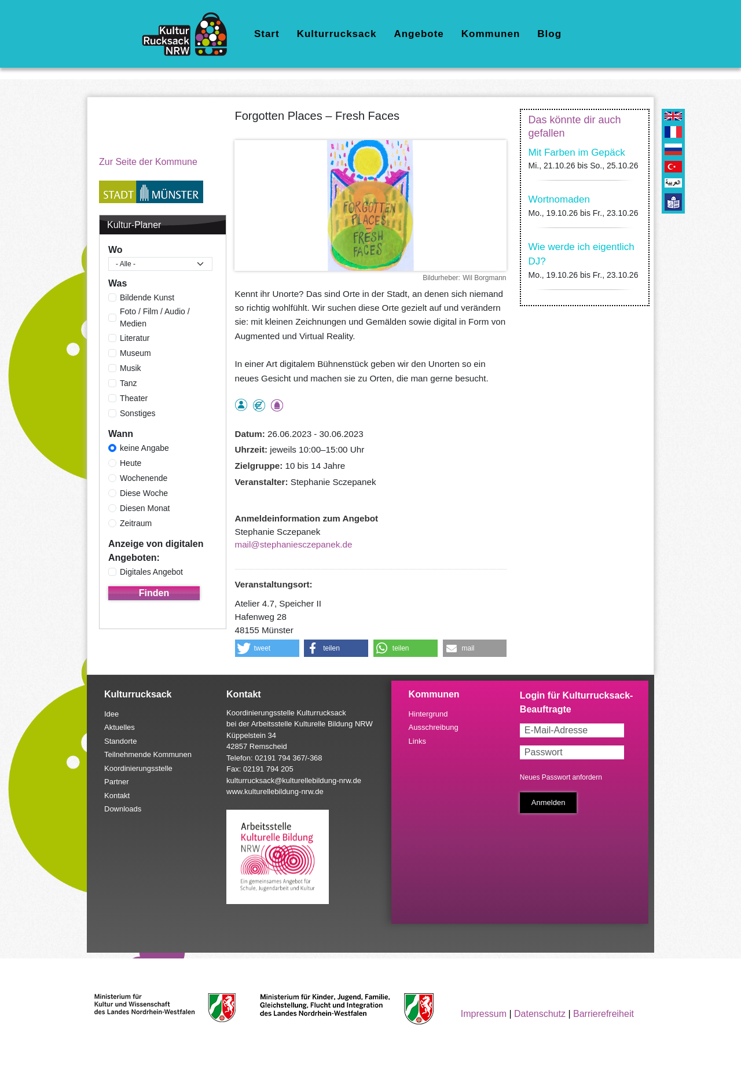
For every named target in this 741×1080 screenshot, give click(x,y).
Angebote (418, 33)
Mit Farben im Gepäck (577, 152)
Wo (115, 250)
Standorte (120, 741)
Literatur (134, 338)
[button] (267, 648)
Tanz (128, 383)
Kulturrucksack (337, 33)
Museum (135, 353)
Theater (134, 398)
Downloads (122, 809)
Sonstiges (137, 413)
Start (267, 33)
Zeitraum (136, 523)
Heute (130, 463)
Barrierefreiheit (603, 1014)
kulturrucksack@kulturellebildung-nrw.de (293, 780)
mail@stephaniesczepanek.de (294, 544)
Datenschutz (540, 1014)
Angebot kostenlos (259, 405)
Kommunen (490, 33)
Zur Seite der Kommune (148, 162)
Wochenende (143, 478)
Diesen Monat (145, 508)
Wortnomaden (559, 199)
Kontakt (117, 795)
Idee (111, 714)
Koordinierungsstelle (138, 768)
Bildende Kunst (147, 297)
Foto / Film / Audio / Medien (155, 317)
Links (417, 741)
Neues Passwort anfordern (561, 777)
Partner (116, 781)
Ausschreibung (433, 727)
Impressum (484, 1014)
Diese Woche (144, 493)
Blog (549, 33)
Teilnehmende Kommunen (148, 754)
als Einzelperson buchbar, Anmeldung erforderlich (241, 405)
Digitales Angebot (151, 571)
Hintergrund (428, 714)
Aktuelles (119, 727)
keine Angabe (144, 448)
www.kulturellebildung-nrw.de (275, 791)
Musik (130, 368)
